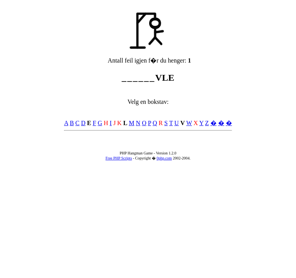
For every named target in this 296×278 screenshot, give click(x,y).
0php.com (164, 158)
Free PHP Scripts (119, 158)
